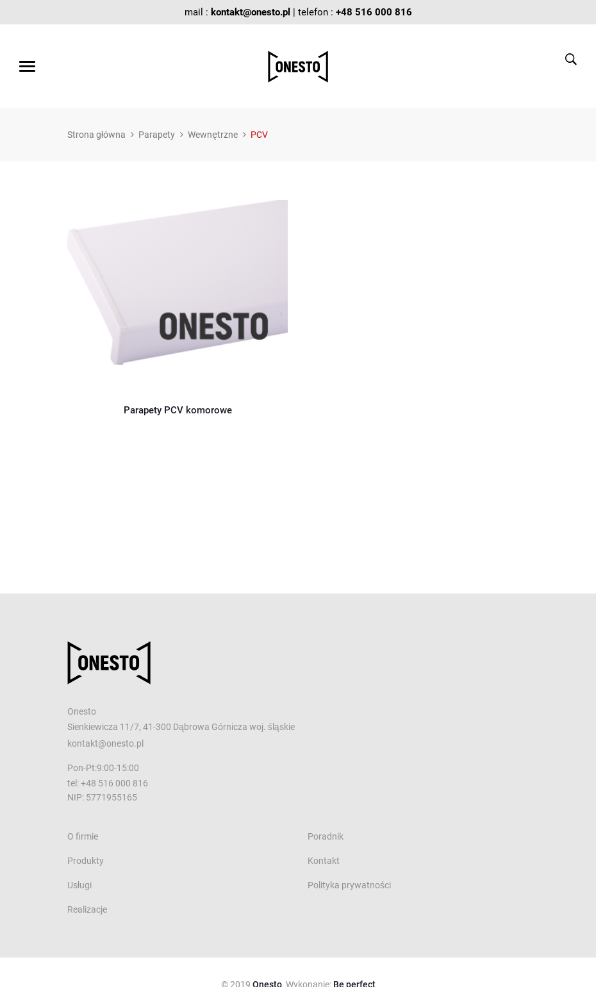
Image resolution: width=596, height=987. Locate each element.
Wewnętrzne (213, 134)
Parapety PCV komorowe (178, 410)
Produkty (85, 861)
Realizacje (87, 909)
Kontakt (324, 861)
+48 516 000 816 (374, 12)
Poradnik (326, 836)
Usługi (79, 885)
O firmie (82, 836)
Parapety (156, 134)
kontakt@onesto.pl (250, 12)
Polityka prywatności (349, 885)
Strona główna (96, 134)
